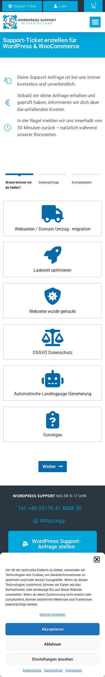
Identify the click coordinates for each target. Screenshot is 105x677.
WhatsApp (53, 523)
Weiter (49, 469)
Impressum (73, 670)
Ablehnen (52, 644)
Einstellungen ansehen (52, 659)
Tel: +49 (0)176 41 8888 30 (50, 511)
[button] (97, 559)
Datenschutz (32, 670)
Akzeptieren (53, 629)
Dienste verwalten (52, 614)
